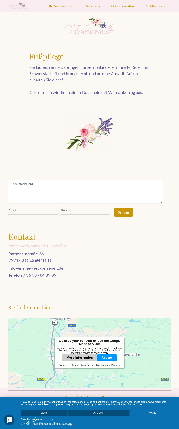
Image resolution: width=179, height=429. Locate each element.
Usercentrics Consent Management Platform (96, 364)
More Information (80, 357)
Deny (44, 412)
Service (91, 6)
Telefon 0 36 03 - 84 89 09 (32, 274)
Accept (107, 357)
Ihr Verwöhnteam (62, 6)
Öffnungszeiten (122, 6)
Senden (123, 212)
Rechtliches (153, 6)
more (152, 412)
